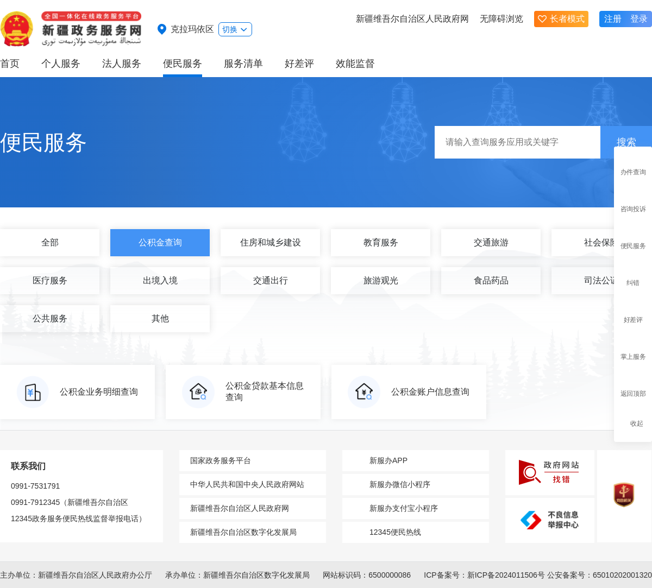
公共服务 (50, 318)
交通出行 (270, 280)
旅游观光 (380, 280)
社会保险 (601, 242)
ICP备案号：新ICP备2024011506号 (484, 575)
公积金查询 (160, 242)
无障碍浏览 (501, 18)
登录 (639, 18)
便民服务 (182, 63)
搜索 (626, 142)
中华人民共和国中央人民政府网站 (247, 484)
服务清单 (243, 63)
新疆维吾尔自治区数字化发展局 (243, 532)
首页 (10, 63)
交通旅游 (491, 242)
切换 (235, 29)
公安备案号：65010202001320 (599, 575)
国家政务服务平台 (220, 460)
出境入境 (160, 280)
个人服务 (60, 63)
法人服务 (121, 63)
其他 (160, 318)
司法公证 (601, 280)
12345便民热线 (395, 532)
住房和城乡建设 (270, 242)
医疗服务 (50, 280)
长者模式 (561, 18)
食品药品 (491, 280)
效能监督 (355, 63)
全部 (50, 242)
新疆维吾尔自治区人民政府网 (412, 18)
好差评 (299, 63)
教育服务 (380, 242)
